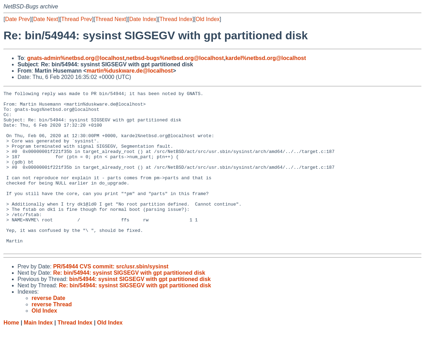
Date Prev (17, 19)
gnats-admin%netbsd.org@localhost (75, 58)
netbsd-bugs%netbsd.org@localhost (175, 58)
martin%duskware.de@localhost (130, 71)
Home (11, 354)
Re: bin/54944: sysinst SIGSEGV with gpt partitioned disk (129, 304)
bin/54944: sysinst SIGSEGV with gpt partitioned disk (140, 311)
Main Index (38, 354)
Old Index (208, 19)
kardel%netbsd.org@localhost (265, 58)
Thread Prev (76, 19)
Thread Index (176, 19)
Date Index (142, 19)
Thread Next (110, 19)
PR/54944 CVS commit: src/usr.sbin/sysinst (110, 298)
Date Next (45, 19)
